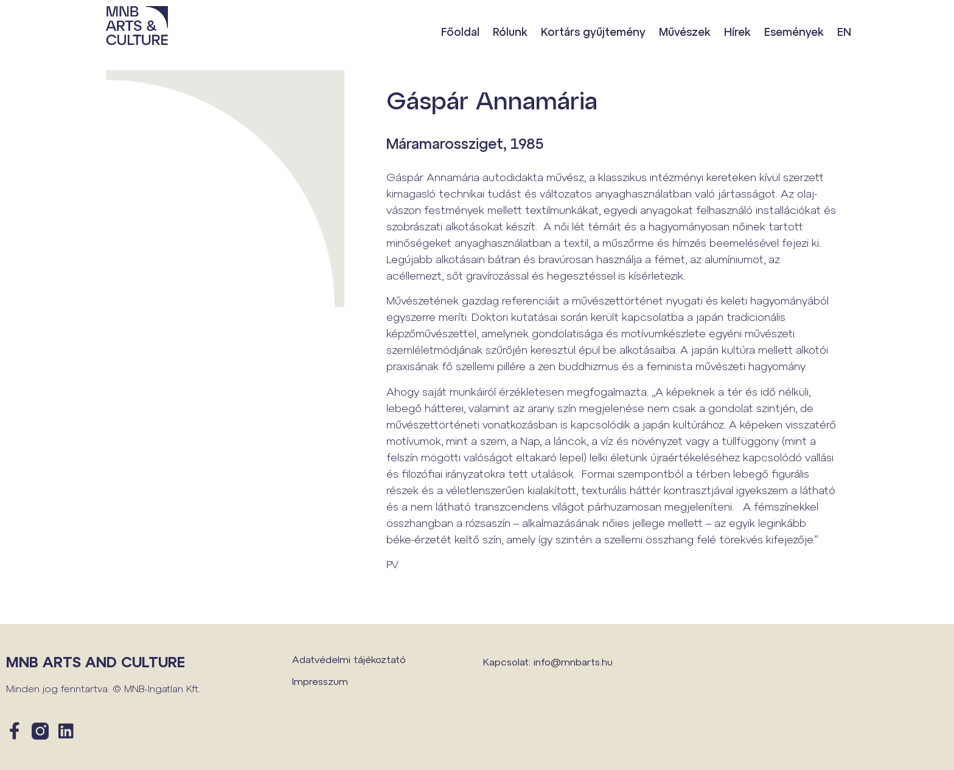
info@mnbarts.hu (573, 661)
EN (844, 31)
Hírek (737, 31)
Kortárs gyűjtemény (593, 31)
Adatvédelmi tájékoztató (349, 659)
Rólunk (510, 31)
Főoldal (460, 31)
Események (794, 31)
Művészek (685, 31)
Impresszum (320, 681)
